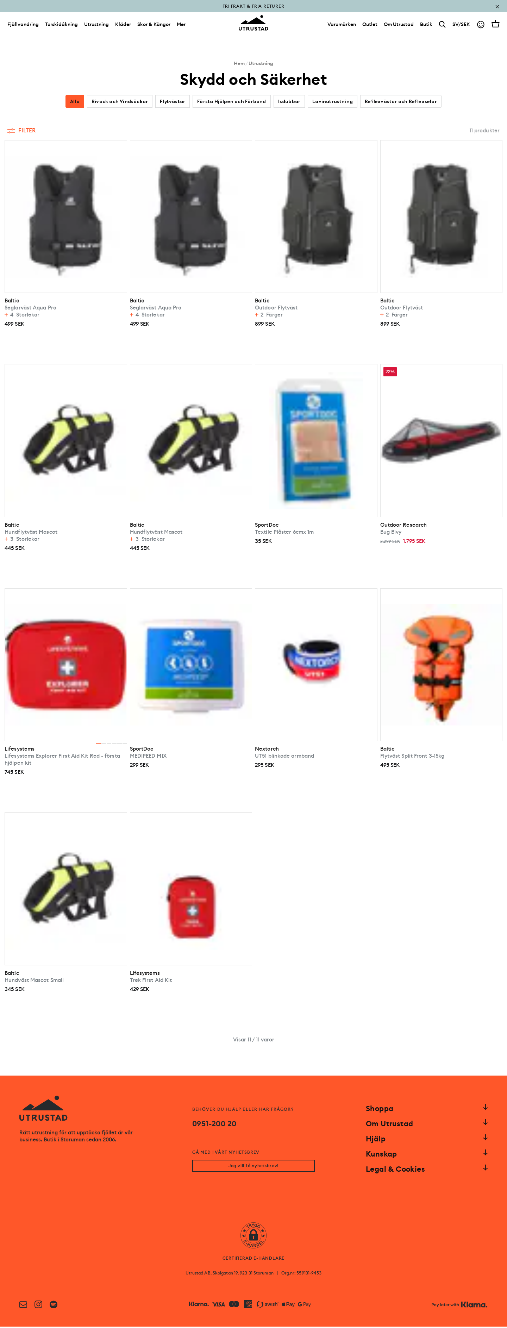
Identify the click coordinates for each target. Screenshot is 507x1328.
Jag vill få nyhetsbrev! (253, 1167)
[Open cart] (496, 27)
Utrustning (96, 27)
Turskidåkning (61, 27)
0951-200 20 (214, 1124)
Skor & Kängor (153, 27)
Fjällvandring (23, 27)
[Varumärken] (341, 27)
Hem (239, 63)
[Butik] (426, 27)
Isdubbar (289, 101)
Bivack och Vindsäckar (120, 101)
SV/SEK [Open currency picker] (461, 27)
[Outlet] (369, 27)
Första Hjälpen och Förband (231, 101)
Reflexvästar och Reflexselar (401, 101)
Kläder (123, 27)
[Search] (442, 27)
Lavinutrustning (332, 101)
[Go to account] (480, 27)
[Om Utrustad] (399, 27)
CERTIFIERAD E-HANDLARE (254, 1260)
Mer (181, 27)
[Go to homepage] (253, 26)
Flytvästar (172, 101)
